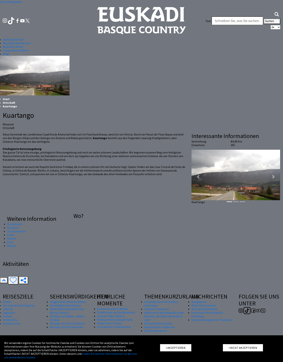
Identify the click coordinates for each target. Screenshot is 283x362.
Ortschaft (9, 102)
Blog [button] (6, 54)
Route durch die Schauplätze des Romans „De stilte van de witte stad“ (164, 316)
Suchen (272, 21)
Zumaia (7, 316)
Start (6, 99)
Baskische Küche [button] (13, 47)
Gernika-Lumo (11, 323)
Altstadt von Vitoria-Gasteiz (67, 323)
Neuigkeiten (198, 302)
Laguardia (9, 312)
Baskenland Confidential (159, 327)
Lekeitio (8, 309)
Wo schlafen (14, 224)
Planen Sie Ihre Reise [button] (16, 50)
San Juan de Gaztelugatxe (18, 305)
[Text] (237, 20)
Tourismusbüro (16, 231)
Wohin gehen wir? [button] (14, 39)
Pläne (10, 235)
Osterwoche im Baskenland (114, 327)
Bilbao (7, 302)
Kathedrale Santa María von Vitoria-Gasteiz (67, 310)
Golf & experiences (155, 330)
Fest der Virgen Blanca (111, 316)
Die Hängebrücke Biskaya (65, 305)
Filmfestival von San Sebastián (116, 312)
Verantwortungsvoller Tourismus (211, 320)
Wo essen (13, 227)
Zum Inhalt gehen (11, 2)
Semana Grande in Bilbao (112, 309)
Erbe (10, 242)
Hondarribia (10, 320)
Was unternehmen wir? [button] (17, 43)
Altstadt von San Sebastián (66, 327)
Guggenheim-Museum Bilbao (68, 302)
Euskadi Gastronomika (158, 323)
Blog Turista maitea (203, 305)
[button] (277, 14)
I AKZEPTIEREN (176, 348)
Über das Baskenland (204, 309)
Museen (11, 245)
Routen (11, 238)
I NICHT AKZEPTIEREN (243, 348)
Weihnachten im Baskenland (114, 319)
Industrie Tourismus (156, 309)
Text (208, 21)
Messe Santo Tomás (109, 323)
